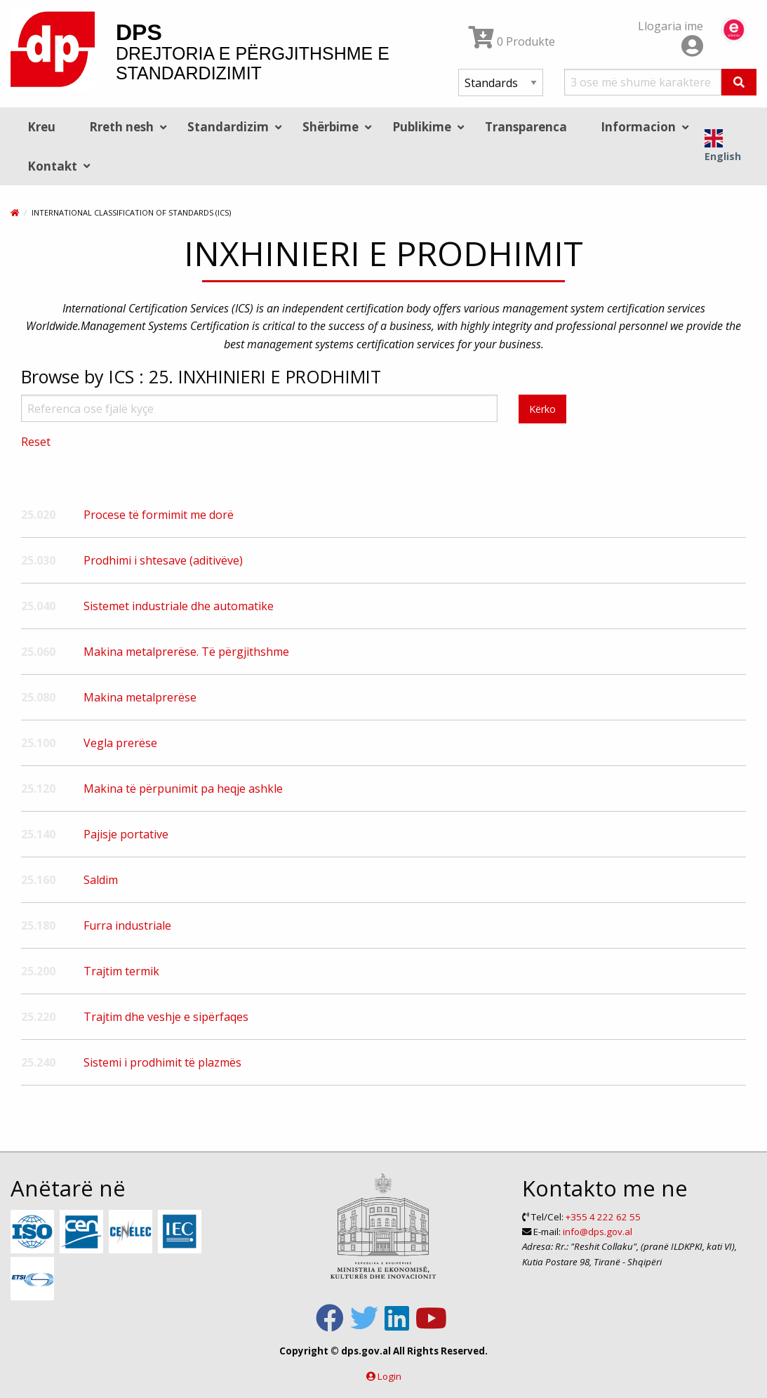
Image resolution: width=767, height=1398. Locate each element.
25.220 (38, 1016)
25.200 (38, 971)
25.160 (38, 880)
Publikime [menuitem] (421, 127)
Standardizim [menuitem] (228, 127)
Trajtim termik (121, 971)
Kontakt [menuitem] (52, 166)
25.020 (38, 514)
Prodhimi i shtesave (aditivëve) (163, 560)
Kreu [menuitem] (41, 127)
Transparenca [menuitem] (526, 127)
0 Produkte (512, 41)
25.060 (38, 651)
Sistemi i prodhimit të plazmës (162, 1062)
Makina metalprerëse (140, 697)
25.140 (38, 834)
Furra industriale (127, 925)
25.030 (38, 560)
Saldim (101, 880)
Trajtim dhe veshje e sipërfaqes (166, 1016)
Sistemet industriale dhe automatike (179, 606)
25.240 (38, 1062)
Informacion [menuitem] (638, 127)
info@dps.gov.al (597, 1231)
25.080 (38, 697)
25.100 (38, 743)
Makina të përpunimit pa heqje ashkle (183, 788)
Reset (36, 441)
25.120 (38, 788)
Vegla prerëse (120, 743)
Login (389, 1376)
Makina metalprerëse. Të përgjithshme (186, 651)
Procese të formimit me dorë (159, 514)
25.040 (38, 606)
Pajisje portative (126, 834)
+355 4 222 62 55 (603, 1217)
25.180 (38, 925)
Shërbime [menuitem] (330, 127)
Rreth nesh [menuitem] (121, 127)
